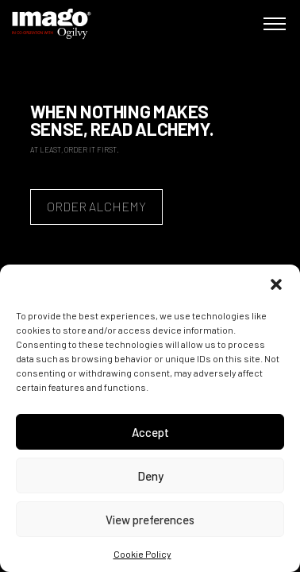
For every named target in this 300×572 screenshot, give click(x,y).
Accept (150, 432)
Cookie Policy (142, 553)
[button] (276, 284)
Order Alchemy (96, 206)
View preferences (150, 519)
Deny (150, 476)
